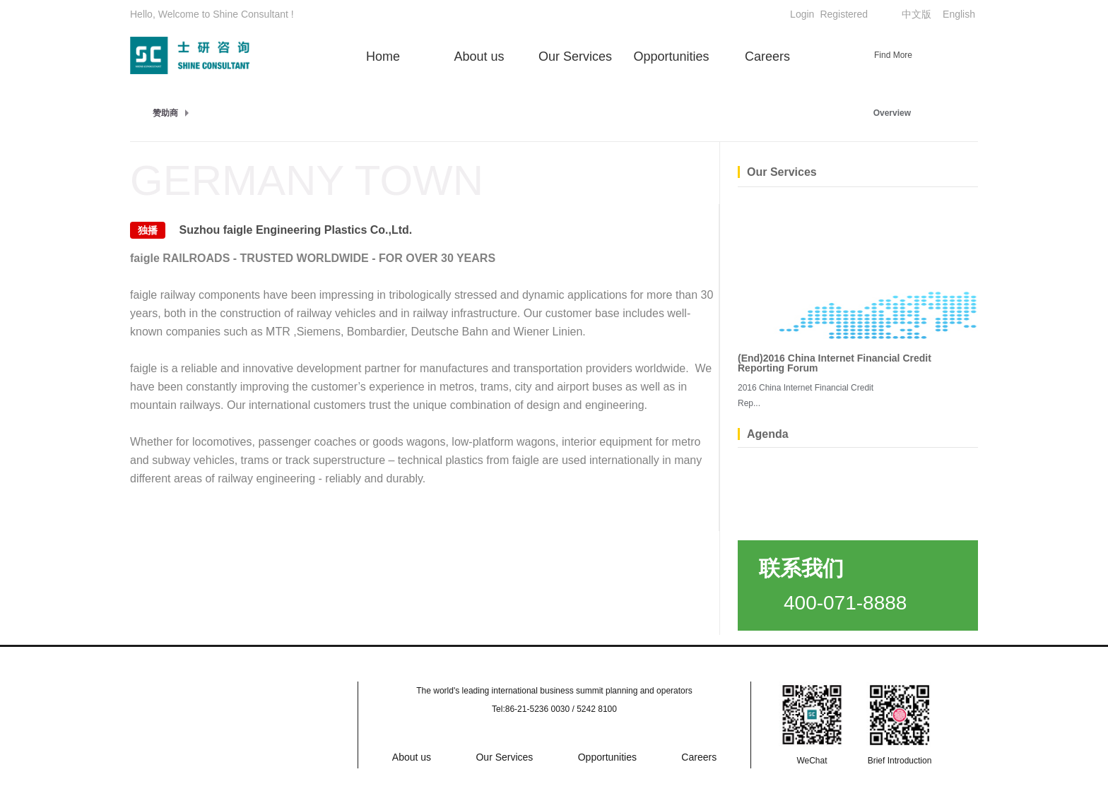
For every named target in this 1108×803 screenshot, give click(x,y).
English (959, 14)
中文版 (916, 14)
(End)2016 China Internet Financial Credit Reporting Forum (834, 363)
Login (802, 14)
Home (383, 56)
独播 (148, 230)
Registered (844, 14)
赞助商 (165, 113)
